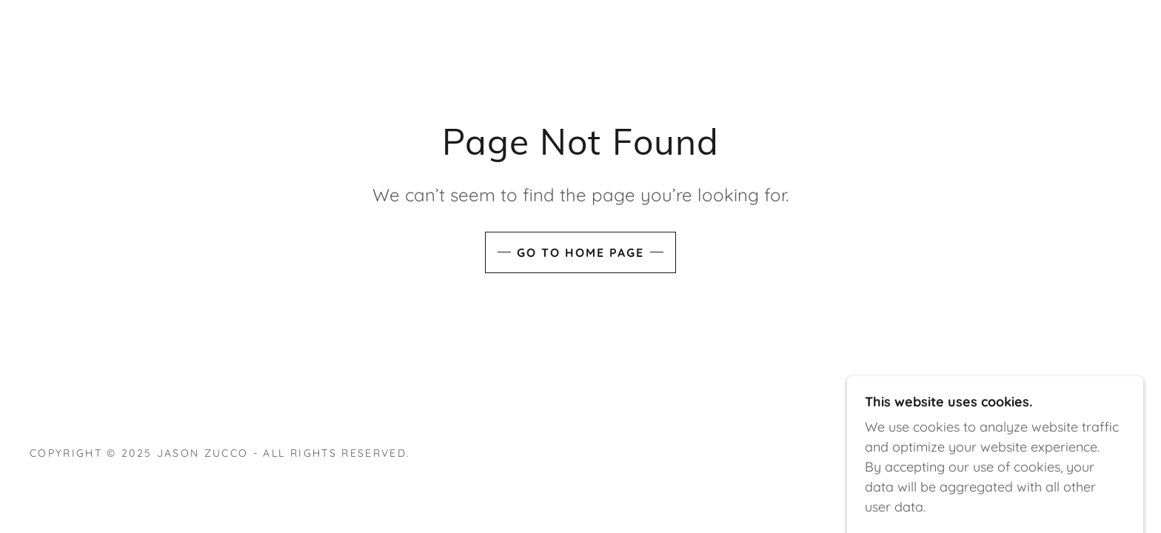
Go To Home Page (580, 252)
